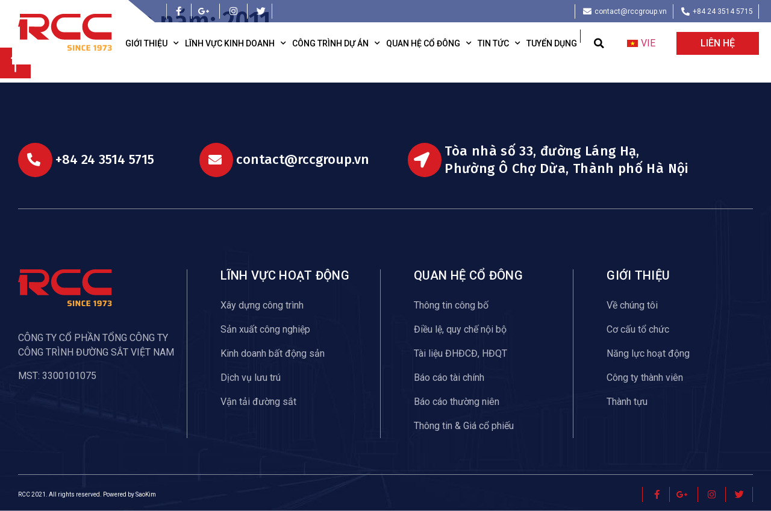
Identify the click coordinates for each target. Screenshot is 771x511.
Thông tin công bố (451, 305)
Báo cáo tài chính (449, 377)
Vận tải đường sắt (258, 401)
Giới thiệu (152, 43)
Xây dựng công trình (262, 305)
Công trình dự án (336, 43)
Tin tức (499, 43)
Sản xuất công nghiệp (265, 329)
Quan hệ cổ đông (429, 43)
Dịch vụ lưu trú (250, 377)
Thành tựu (627, 401)
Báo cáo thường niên (456, 401)
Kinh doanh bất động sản (272, 353)
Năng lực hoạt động (648, 353)
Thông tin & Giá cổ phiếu (464, 425)
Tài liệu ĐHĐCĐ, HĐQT (460, 353)
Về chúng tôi (632, 305)
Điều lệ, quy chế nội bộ (460, 329)
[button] (599, 44)
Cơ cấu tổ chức (638, 329)
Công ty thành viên (645, 377)
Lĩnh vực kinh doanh (235, 43)
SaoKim (146, 494)
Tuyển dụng (551, 43)
